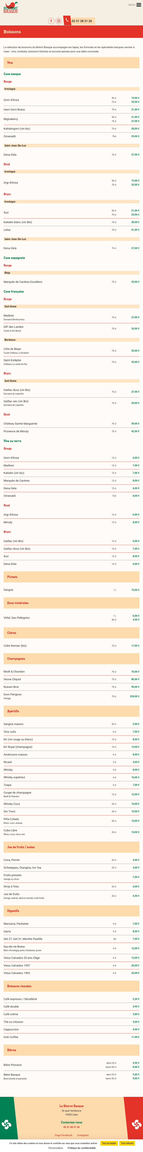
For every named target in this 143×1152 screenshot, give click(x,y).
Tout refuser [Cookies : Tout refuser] (127, 1143)
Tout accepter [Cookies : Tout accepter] (109, 1143)
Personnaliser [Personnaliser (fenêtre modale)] (55, 1148)
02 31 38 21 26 (71, 1127)
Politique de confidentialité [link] (82, 1148)
